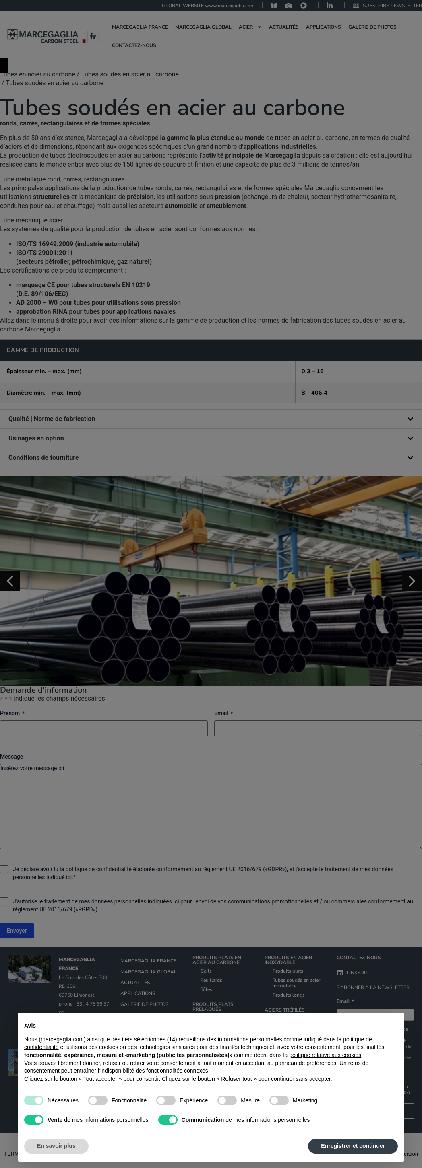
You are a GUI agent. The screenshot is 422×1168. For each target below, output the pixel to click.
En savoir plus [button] (56, 1146)
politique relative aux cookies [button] (325, 1055)
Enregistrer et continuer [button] (353, 1146)
